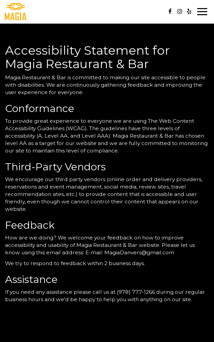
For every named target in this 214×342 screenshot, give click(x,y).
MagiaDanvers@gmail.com (139, 252)
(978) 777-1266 (136, 292)
